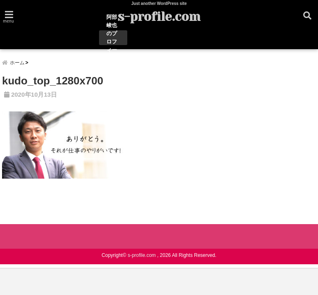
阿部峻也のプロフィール (111, 37)
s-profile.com (159, 17)
